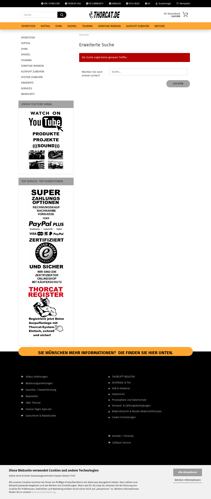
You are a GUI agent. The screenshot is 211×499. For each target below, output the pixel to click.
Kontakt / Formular (121, 436)
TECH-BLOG (133, 3)
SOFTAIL (45, 26)
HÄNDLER (115, 3)
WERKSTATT (28, 94)
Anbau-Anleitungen (34, 376)
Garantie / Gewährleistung (38, 389)
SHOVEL (72, 26)
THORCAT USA (73, 3)
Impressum (118, 394)
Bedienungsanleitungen (37, 383)
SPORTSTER (28, 26)
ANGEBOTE (27, 82)
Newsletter (29, 396)
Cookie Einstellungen (124, 417)
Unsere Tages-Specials (36, 409)
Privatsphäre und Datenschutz (129, 399)
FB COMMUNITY (95, 3)
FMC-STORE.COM (50, 3)
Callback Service (119, 442)
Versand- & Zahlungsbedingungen (131, 405)
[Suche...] (61, 15)
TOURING (87, 26)
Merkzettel (183, 3)
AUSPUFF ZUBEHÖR (137, 26)
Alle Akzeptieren (187, 472)
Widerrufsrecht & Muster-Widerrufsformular (137, 411)
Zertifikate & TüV (121, 382)
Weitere (160, 26)
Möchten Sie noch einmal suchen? (92, 73)
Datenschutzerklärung (43, 492)
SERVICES (26, 88)
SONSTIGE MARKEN (109, 26)
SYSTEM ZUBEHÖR (32, 77)
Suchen (178, 83)
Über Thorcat (30, 402)
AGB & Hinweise (121, 388)
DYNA (58, 26)
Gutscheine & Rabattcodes (38, 415)
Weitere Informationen (188, 480)
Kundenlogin (163, 3)
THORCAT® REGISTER (123, 376)
